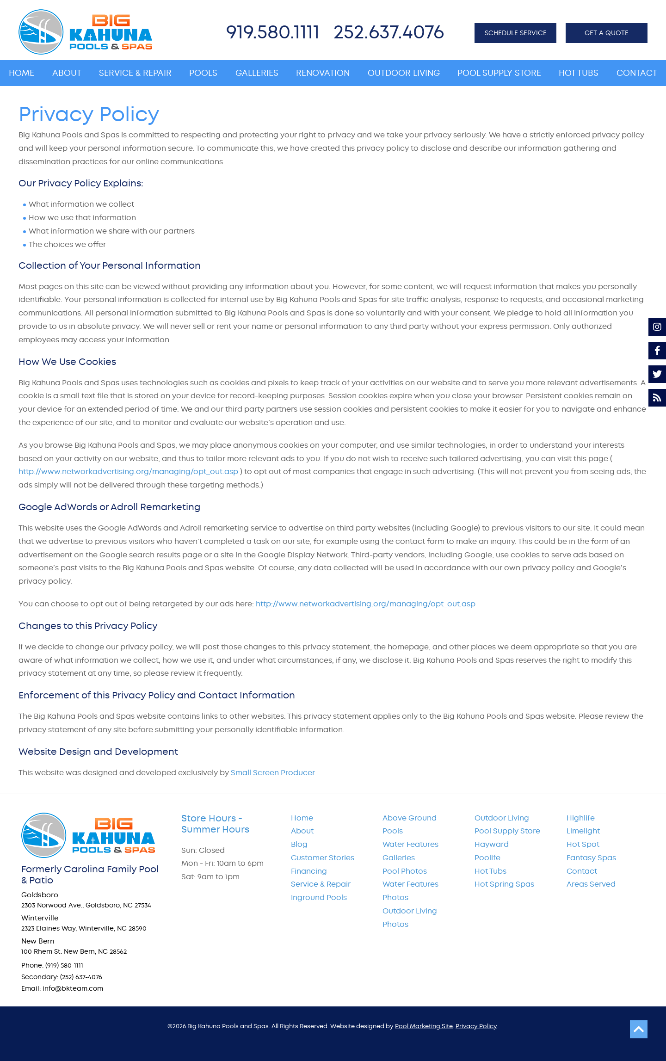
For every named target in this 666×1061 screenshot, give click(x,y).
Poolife (487, 858)
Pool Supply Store (507, 831)
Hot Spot (583, 844)
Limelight (583, 831)
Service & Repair (321, 884)
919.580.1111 (273, 31)
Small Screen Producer (273, 772)
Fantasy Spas (591, 858)
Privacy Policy (476, 1026)
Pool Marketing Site (424, 1026)
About (302, 831)
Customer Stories (322, 858)
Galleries (398, 858)
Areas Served (591, 884)
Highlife (581, 818)
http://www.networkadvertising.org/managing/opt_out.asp (128, 471)
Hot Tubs (490, 871)
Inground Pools (319, 897)
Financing (309, 871)
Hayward (492, 844)
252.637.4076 (388, 31)
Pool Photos (404, 871)
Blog (299, 844)
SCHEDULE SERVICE (516, 33)
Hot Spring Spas (504, 884)
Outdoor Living (502, 818)
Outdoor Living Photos (409, 917)
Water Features (410, 844)
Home (302, 818)
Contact (582, 871)
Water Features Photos (410, 890)
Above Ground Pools (409, 824)
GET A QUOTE (607, 33)
